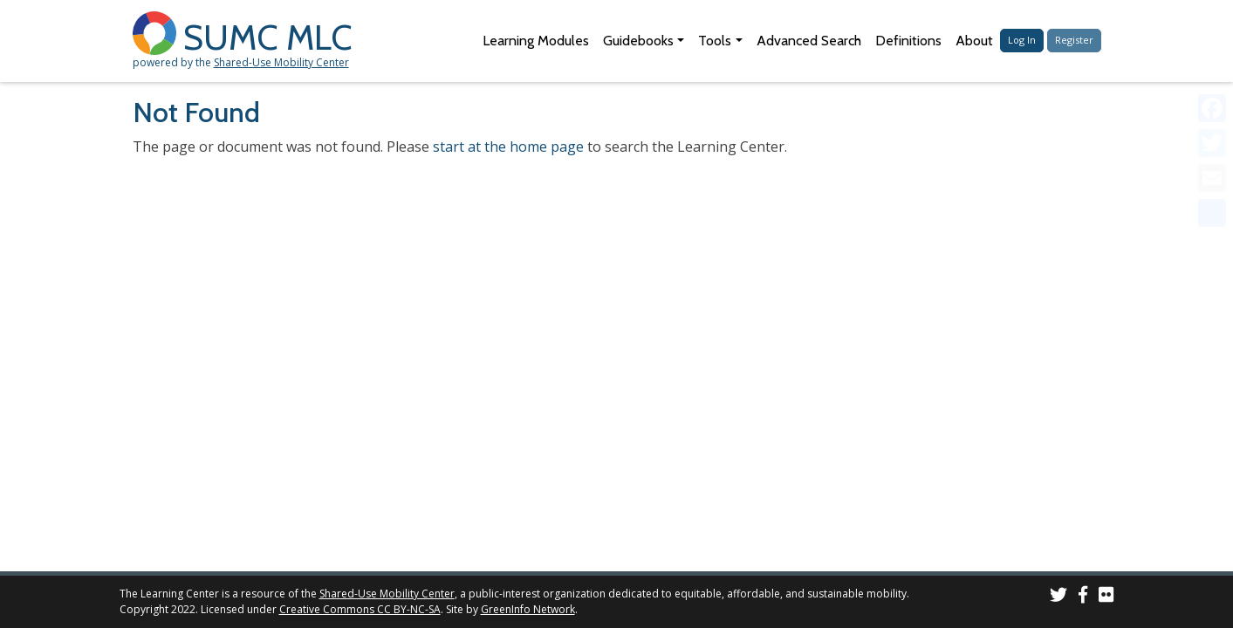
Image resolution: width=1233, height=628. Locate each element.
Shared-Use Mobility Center (281, 62)
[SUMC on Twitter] (1058, 597)
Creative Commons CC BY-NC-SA (360, 609)
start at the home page (508, 146)
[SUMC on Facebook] (1083, 597)
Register (1074, 39)
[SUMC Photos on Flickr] (1106, 597)
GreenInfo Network (528, 609)
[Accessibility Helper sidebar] (1212, 21)
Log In (1022, 39)
